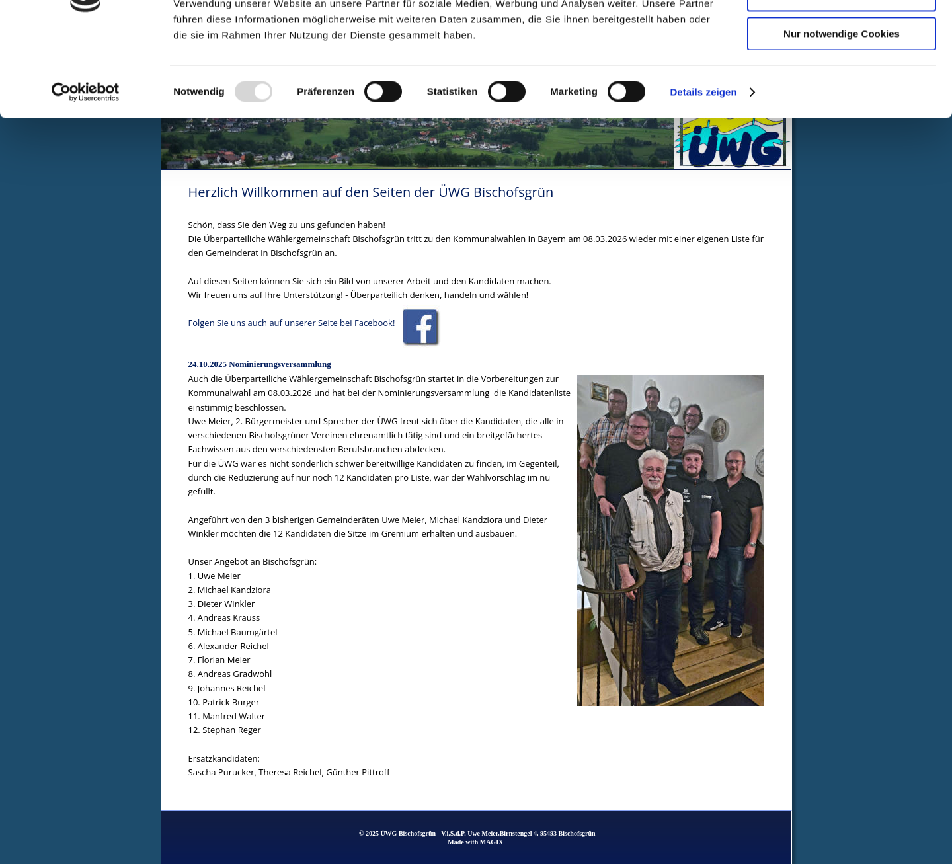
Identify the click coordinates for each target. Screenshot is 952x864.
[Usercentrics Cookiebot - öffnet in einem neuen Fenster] (85, 168)
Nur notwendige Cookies (841, 110)
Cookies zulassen (841, 32)
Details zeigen (703, 168)
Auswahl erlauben (841, 71)
